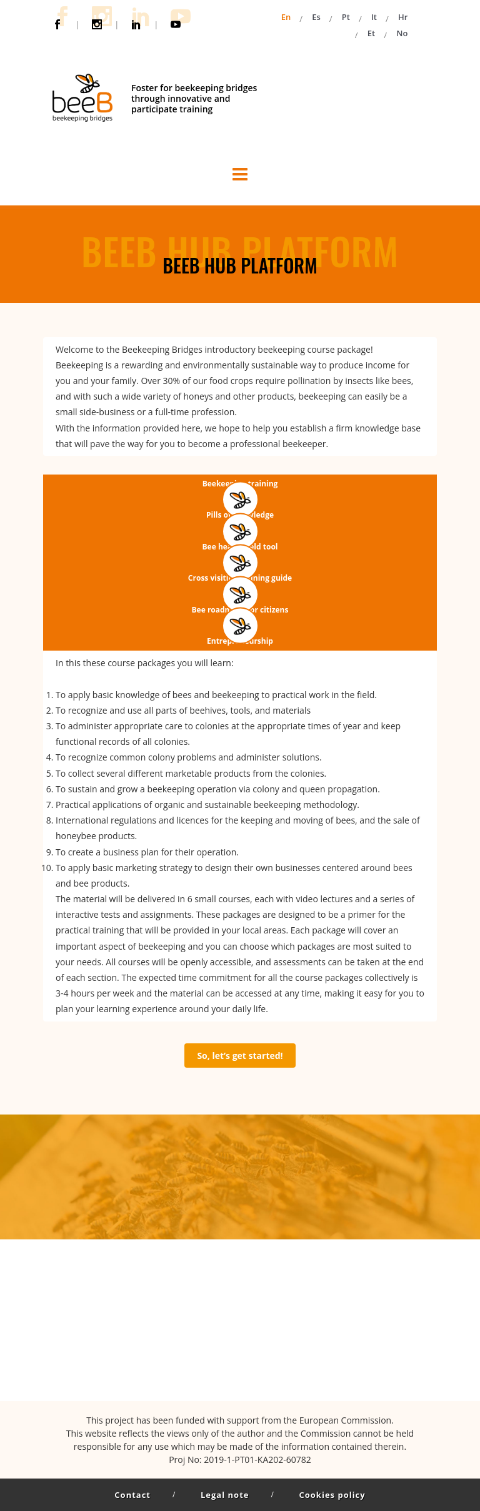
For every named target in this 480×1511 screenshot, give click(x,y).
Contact (132, 1494)
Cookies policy (332, 1494)
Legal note (225, 1494)
